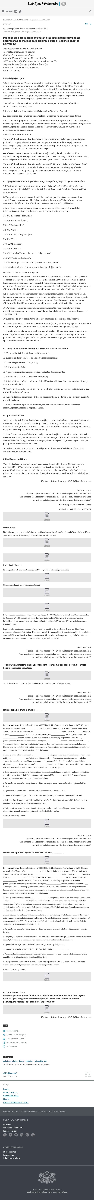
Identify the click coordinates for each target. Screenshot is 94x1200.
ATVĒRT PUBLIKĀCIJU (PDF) (16, 1035)
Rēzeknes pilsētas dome (40, 20)
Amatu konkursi (10, 1092)
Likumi (6, 1099)
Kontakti (7, 1124)
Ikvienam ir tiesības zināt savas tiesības (47, 1192)
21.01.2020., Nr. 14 (21, 20)
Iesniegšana (8, 1155)
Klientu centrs (9, 1151)
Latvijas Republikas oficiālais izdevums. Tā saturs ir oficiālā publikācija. (34, 1111)
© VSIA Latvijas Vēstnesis (15, 1120)
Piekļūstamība (9, 1130)
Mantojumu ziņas (10, 1095)
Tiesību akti (7, 20)
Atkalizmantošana (11, 1158)
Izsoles (6, 1089)
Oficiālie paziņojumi (13, 1147)
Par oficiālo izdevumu (13, 1127)
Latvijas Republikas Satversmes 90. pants (47, 1189)
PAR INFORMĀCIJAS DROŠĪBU (17, 1042)
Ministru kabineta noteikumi (16, 1102)
